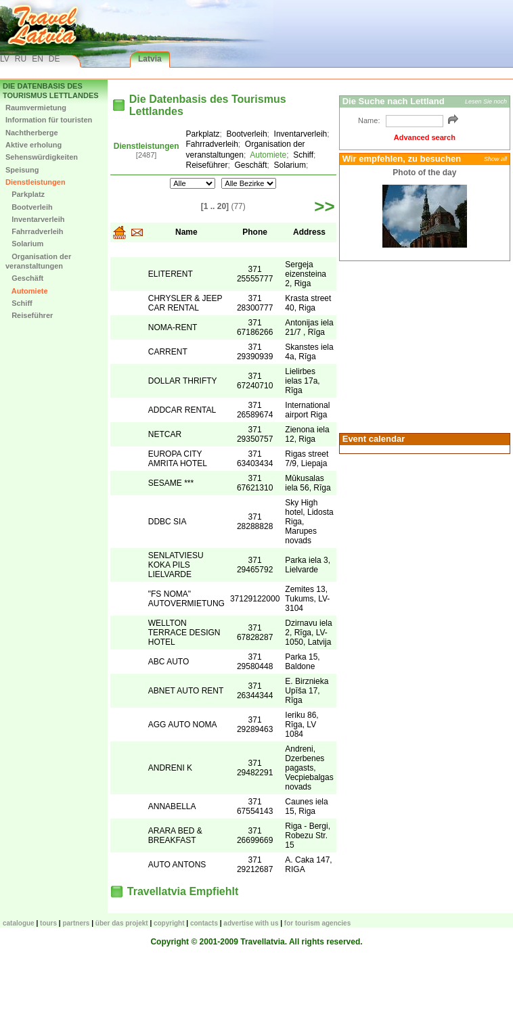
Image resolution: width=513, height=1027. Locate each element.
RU (20, 59)
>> (324, 206)
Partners (75, 923)
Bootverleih (29, 207)
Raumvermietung (35, 108)
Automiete (26, 291)
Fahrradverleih (34, 231)
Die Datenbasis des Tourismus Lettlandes (51, 90)
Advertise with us (250, 923)
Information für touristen (48, 120)
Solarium (24, 243)
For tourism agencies (317, 923)
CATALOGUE (19, 923)
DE (54, 59)
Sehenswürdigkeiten (41, 157)
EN (37, 59)
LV (4, 59)
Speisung (22, 170)
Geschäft (24, 278)
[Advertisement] (423, 345)
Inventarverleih (34, 219)
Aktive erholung (33, 145)
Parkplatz (25, 194)
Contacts (204, 923)
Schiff (18, 303)
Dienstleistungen (35, 182)
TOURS (48, 923)
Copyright (169, 923)
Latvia (150, 59)
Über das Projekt (121, 923)
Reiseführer (29, 315)
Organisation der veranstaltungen (38, 261)
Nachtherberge (31, 133)
